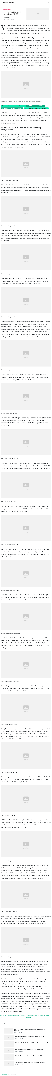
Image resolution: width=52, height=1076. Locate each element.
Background (7, 9)
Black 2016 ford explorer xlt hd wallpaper (36, 108)
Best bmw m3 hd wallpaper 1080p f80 (12, 108)
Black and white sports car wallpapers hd (13, 106)
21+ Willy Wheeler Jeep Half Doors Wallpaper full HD (28, 1055)
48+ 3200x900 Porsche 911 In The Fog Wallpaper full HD (29, 1036)
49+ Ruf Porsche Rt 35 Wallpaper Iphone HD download (29, 1049)
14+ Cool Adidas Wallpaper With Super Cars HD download (30, 1062)
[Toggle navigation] (48, 2)
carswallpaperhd (5, 1074)
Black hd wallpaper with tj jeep (36, 106)
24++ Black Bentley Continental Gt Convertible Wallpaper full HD (31, 1042)
